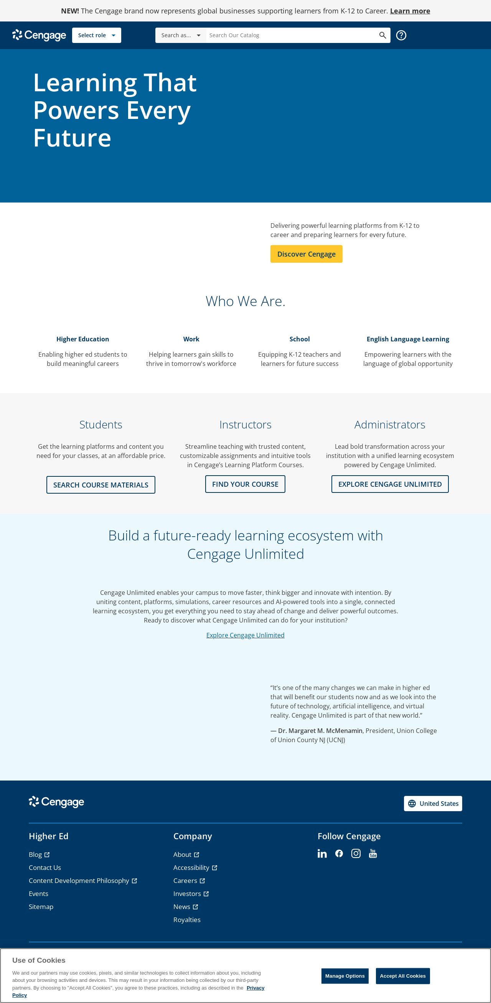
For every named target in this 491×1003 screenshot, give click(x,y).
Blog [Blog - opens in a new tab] (36, 854)
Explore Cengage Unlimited (245, 635)
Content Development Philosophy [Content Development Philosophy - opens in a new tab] (80, 880)
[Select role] (96, 35)
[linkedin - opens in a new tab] (322, 854)
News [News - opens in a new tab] (182, 906)
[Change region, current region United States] (433, 803)
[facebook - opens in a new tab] (339, 854)
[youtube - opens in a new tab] (372, 854)
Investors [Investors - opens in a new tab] (188, 893)
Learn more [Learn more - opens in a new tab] (410, 10)
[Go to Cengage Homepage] (39, 34)
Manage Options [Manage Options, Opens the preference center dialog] (345, 976)
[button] (401, 35)
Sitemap (41, 906)
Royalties (187, 919)
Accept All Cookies (403, 976)
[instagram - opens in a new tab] (356, 854)
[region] (245, 975)
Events (38, 893)
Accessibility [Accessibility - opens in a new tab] (192, 867)
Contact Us (45, 867)
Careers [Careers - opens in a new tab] (186, 880)
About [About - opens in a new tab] (183, 854)
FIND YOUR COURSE (245, 484)
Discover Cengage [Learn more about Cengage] (306, 254)
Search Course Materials (100, 484)
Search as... (182, 35)
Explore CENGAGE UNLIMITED (390, 484)
